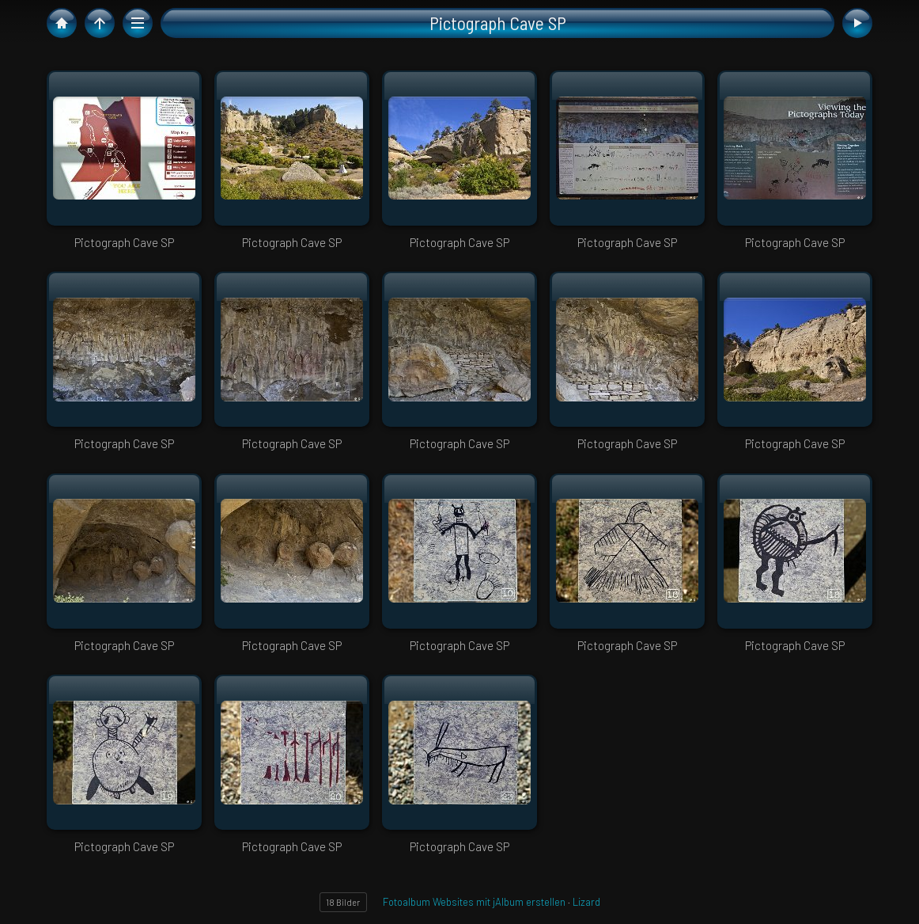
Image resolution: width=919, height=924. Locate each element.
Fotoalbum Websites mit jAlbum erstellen (474, 901)
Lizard (586, 901)
